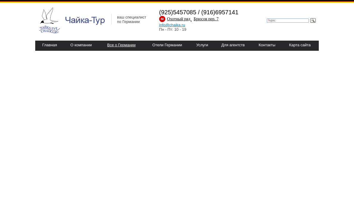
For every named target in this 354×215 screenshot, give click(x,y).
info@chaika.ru (172, 25)
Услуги (202, 45)
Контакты (266, 45)
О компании (81, 45)
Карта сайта (299, 45)
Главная (49, 45)
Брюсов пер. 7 (206, 19)
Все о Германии (121, 45)
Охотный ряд (178, 19)
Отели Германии (167, 45)
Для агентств (233, 45)
